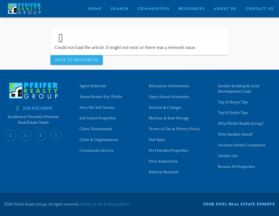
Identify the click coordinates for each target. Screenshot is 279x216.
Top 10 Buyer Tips (233, 102)
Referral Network (164, 172)
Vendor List (228, 156)
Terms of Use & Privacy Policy (174, 129)
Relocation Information (169, 86)
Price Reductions (163, 162)
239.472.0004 (37, 107)
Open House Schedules (169, 96)
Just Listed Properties (98, 118)
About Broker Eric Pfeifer (101, 96)
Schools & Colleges (165, 107)
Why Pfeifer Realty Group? (241, 124)
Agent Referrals (93, 86)
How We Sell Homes (97, 107)
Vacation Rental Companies (242, 145)
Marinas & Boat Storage (169, 118)
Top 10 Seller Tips (233, 113)
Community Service (97, 151)
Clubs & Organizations (99, 140)
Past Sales (157, 140)
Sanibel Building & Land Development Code (239, 88)
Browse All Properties (236, 167)
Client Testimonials (96, 129)
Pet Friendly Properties (168, 151)
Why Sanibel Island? (236, 135)
